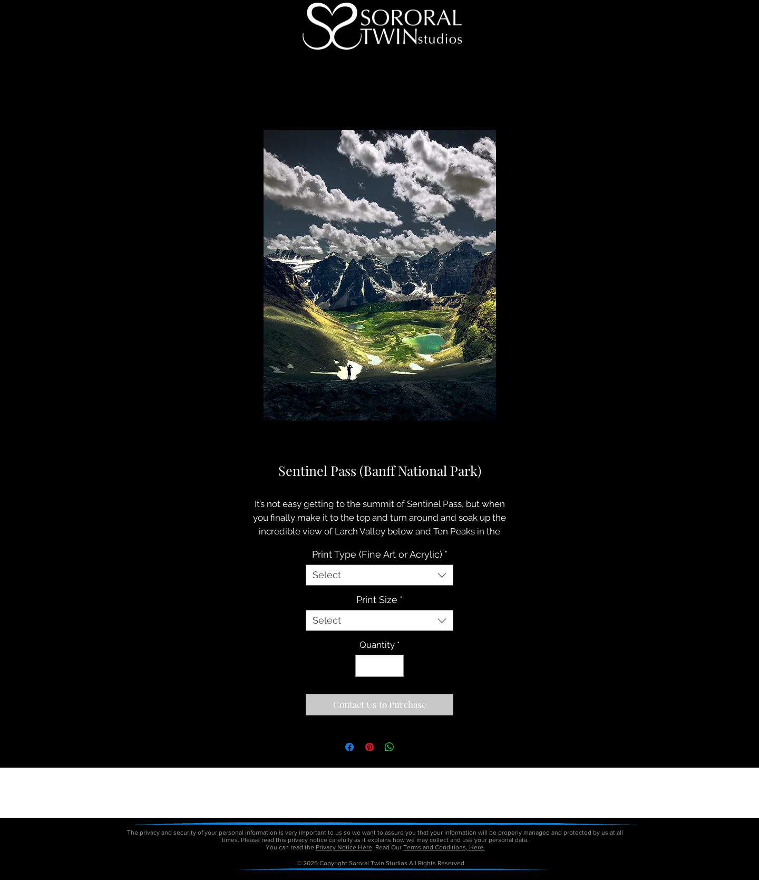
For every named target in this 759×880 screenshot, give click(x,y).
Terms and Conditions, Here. (444, 847)
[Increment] (395, 665)
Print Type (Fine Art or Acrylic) (379, 554)
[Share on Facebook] (349, 747)
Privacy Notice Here (344, 847)
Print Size (379, 599)
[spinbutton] (380, 665)
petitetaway (415, 876)
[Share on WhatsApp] (389, 747)
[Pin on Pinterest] (369, 747)
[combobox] (379, 575)
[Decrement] (365, 665)
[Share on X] (409, 747)
